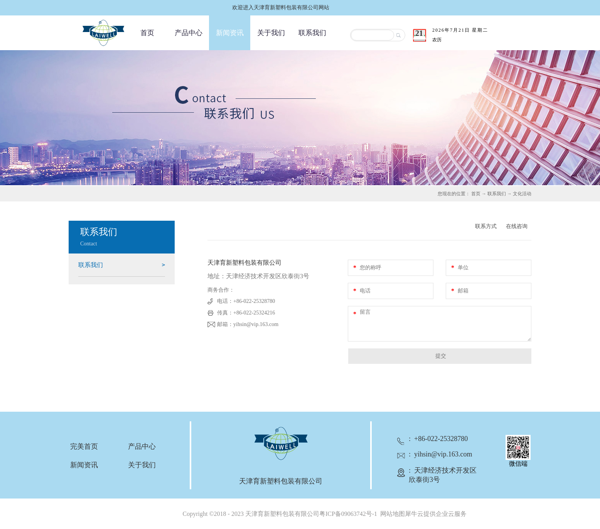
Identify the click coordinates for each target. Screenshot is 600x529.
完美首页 (84, 446)
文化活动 (522, 193)
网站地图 (391, 513)
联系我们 (496, 193)
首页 (147, 33)
